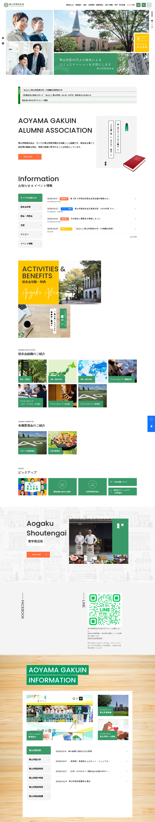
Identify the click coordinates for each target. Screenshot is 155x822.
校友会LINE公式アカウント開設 (35, 101)
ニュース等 (130, 5)
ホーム (108, 799)
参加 (84, 5)
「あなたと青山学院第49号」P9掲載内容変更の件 (42, 90)
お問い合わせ (152, 13)
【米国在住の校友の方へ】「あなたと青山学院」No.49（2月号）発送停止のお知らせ (56, 95)
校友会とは (70, 5)
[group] (98, 503)
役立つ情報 (109, 5)
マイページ (152, 24)
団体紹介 (78, 5)
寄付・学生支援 (120, 5)
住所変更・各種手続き (95, 5)
